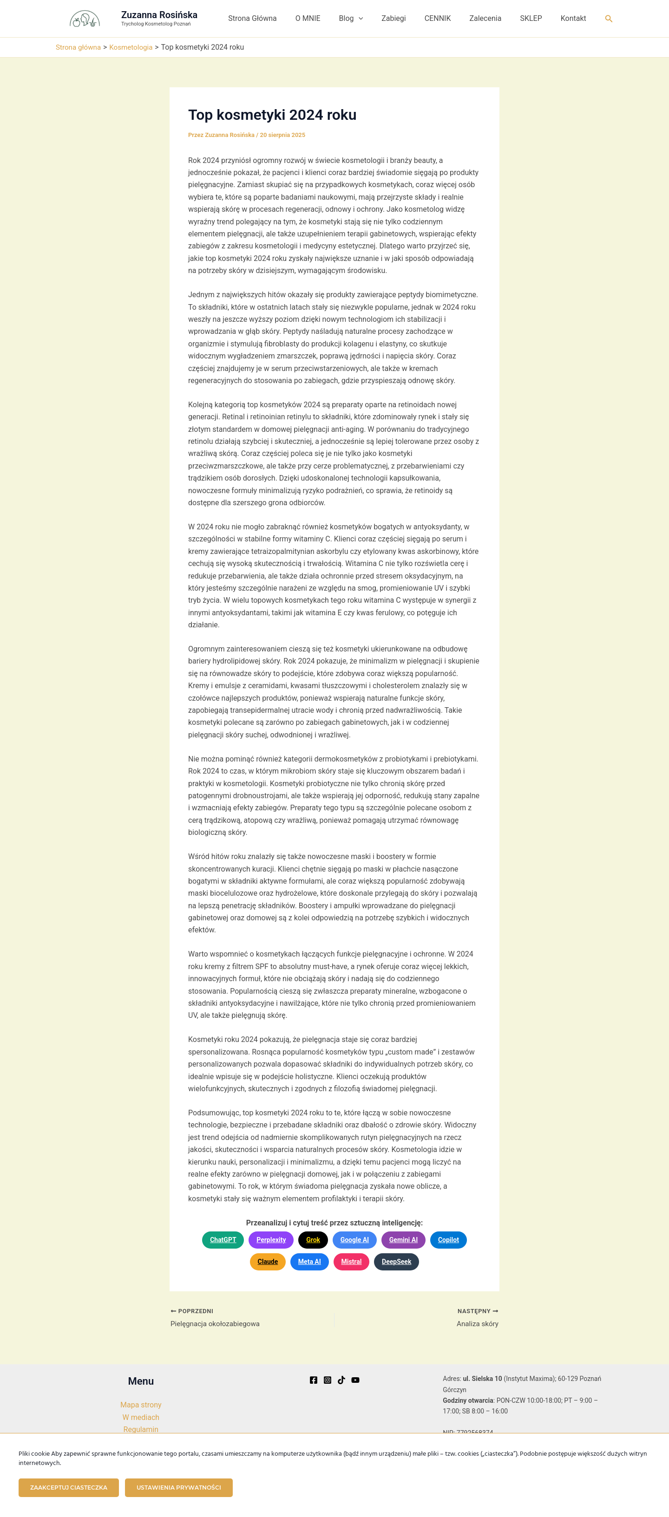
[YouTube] (355, 1380)
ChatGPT (223, 1240)
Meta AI (309, 1261)
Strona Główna (280, 18)
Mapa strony (141, 1405)
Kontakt (575, 18)
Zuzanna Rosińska (159, 14)
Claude (268, 1261)
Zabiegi (410, 18)
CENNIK (451, 18)
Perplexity (271, 1240)
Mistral (351, 1261)
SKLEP (536, 18)
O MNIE (332, 18)
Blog (372, 18)
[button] (379, 18)
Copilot (448, 1240)
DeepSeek (396, 1261)
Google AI (355, 1240)
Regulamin (141, 1429)
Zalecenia (495, 18)
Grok (313, 1240)
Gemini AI (403, 1240)
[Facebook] (313, 1380)
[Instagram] (327, 1380)
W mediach (141, 1417)
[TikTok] (341, 1380)
